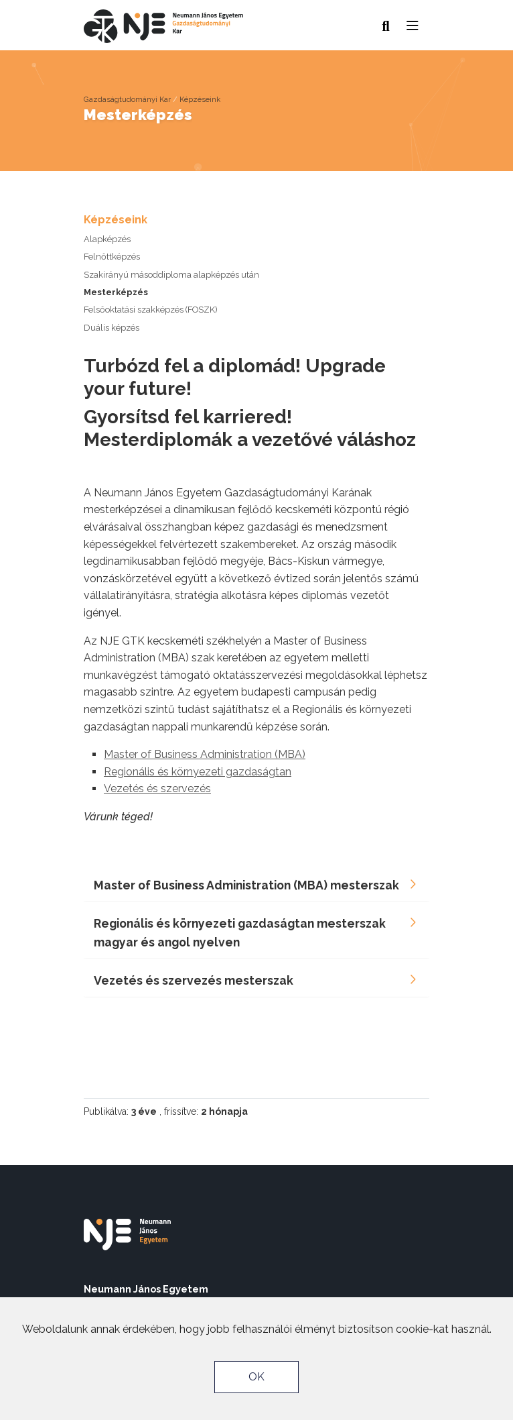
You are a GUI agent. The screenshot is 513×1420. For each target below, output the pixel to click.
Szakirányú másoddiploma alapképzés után (171, 275)
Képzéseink (199, 99)
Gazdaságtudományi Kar (127, 99)
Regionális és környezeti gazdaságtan (197, 771)
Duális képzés (111, 328)
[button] (413, 22)
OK (256, 1376)
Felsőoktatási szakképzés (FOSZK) (151, 310)
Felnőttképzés (112, 257)
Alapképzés (107, 239)
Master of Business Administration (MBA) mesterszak (246, 885)
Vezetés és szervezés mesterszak (193, 980)
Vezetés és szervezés (157, 788)
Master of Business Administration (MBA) (204, 754)
